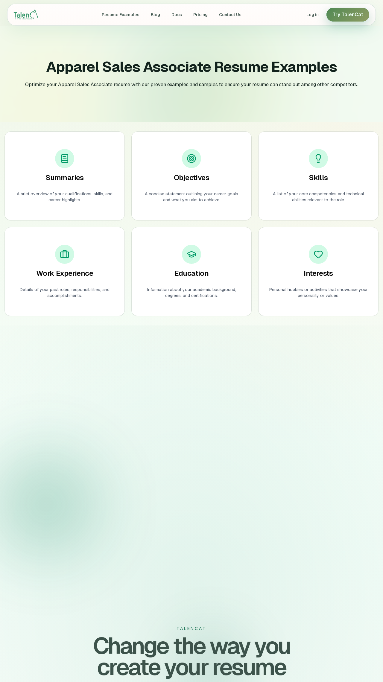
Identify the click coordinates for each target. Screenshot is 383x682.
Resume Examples (120, 14)
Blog (155, 14)
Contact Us (230, 14)
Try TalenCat (347, 14)
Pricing (200, 14)
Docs (176, 14)
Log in (312, 14)
